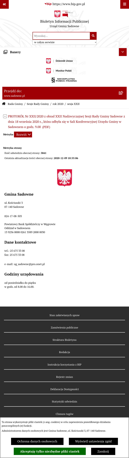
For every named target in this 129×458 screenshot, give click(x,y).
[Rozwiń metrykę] (23, 134)
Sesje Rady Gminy (38, 104)
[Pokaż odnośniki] (4, 4)
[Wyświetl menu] (124, 4)
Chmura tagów (64, 414)
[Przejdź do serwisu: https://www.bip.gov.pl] (64, 4)
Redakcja (64, 352)
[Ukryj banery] (123, 52)
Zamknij (103, 451)
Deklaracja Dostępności (64, 389)
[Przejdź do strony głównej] (64, 20)
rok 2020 (58, 104)
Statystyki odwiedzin (64, 401)
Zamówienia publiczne (64, 327)
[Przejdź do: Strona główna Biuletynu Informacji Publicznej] (4, 104)
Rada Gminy (15, 104)
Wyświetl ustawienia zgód (93, 441)
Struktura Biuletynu (64, 340)
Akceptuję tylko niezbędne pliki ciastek (49, 451)
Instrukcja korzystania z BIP (64, 364)
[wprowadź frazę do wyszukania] (61, 36)
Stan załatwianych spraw (65, 315)
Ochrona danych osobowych (37, 441)
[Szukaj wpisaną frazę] (93, 36)
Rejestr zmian (64, 377)
